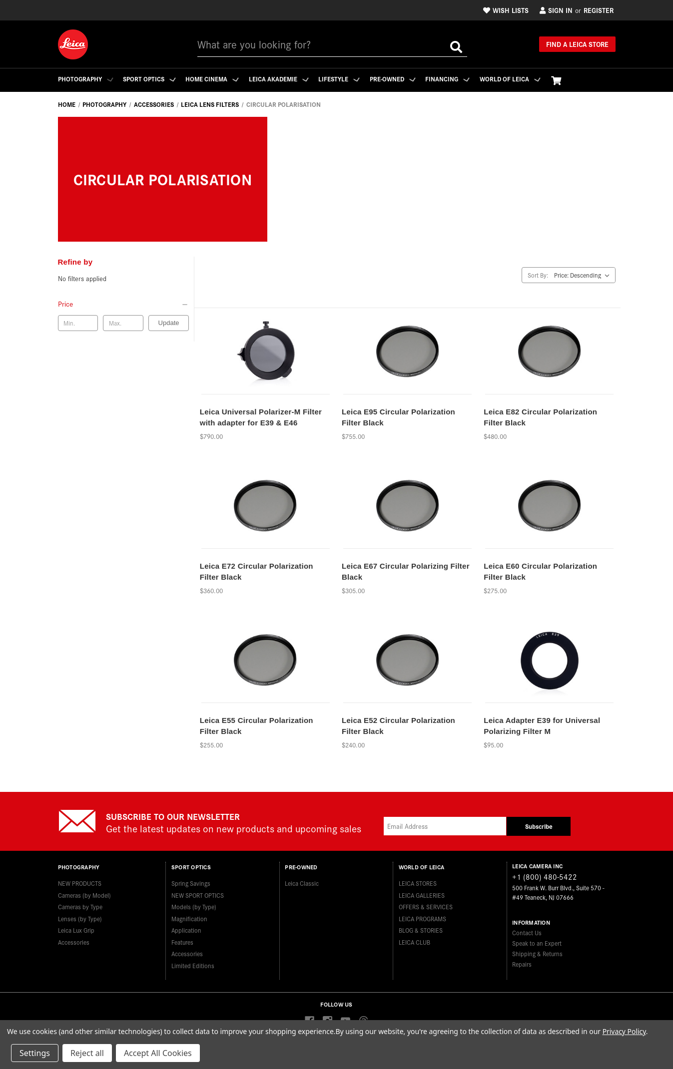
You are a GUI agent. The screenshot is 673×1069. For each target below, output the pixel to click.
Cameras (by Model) (84, 893)
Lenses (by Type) (80, 916)
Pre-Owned (399, 78)
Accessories (73, 940)
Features (182, 940)
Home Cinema (214, 78)
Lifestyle (344, 78)
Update (168, 323)
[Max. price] (123, 323)
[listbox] (584, 275)
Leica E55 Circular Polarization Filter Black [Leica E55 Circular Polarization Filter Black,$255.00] (256, 726)
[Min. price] (78, 323)
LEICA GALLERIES (422, 893)
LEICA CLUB (414, 940)
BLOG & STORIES (421, 928)
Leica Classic (302, 881)
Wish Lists (506, 10)
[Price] (123, 304)
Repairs (522, 964)
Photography (85, 78)
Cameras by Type (80, 905)
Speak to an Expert (537, 943)
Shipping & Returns (537, 953)
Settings (34, 1053)
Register (599, 10)
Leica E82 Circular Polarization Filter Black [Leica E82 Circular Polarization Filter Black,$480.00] (540, 417)
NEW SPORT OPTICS (197, 893)
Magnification (189, 916)
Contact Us (527, 932)
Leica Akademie (282, 78)
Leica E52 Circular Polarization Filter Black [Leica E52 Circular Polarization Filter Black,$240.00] (398, 726)
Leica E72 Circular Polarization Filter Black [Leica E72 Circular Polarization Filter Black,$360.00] (256, 572)
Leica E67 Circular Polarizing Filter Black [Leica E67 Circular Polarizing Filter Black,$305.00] (406, 572)
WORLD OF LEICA (518, 78)
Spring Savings (190, 881)
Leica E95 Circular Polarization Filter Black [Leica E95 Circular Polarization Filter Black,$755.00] (398, 417)
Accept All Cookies (158, 1053)
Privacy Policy (624, 1031)
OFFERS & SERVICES (426, 905)
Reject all (87, 1053)
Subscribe (539, 826)
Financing (455, 78)
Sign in (556, 10)
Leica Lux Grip (76, 928)
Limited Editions (192, 963)
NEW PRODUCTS (79, 881)
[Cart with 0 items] (565, 80)
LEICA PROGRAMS (422, 916)
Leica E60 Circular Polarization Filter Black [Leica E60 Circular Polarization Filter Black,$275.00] (540, 572)
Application (186, 928)
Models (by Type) (193, 905)
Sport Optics (150, 78)
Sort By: (538, 275)
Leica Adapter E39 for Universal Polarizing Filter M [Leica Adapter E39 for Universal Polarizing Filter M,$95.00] (542, 726)
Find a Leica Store (577, 44)
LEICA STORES (418, 881)
